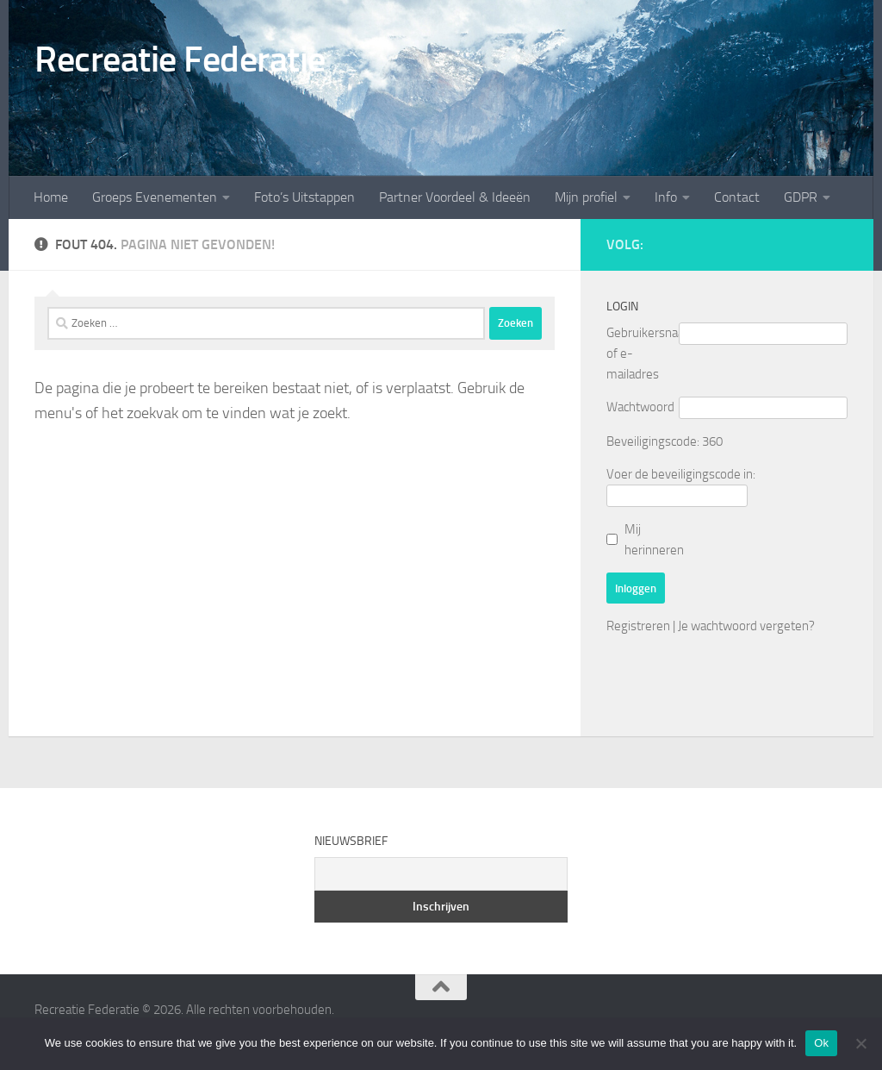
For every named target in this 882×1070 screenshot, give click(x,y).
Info (666, 197)
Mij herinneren (654, 540)
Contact (737, 197)
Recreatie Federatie (180, 59)
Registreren (638, 626)
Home (51, 197)
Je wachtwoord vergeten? (746, 626)
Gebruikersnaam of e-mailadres (642, 353)
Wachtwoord (640, 407)
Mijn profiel (586, 197)
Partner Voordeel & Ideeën (455, 197)
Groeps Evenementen (154, 197)
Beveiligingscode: (652, 441)
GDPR (800, 197)
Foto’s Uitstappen (304, 197)
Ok (821, 1042)
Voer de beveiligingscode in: (680, 474)
